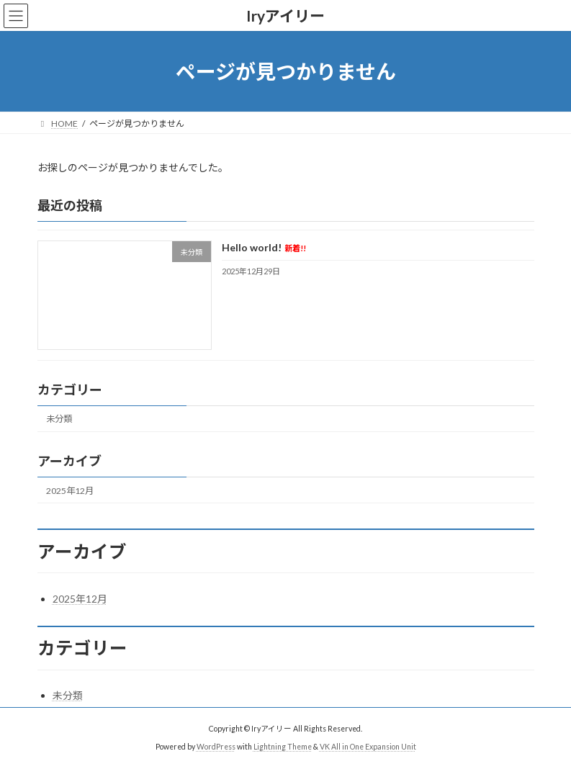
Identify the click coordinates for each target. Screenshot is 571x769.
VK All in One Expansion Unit (368, 746)
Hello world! (263, 248)
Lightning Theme (282, 746)
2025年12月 (70, 490)
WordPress (216, 746)
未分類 (59, 419)
